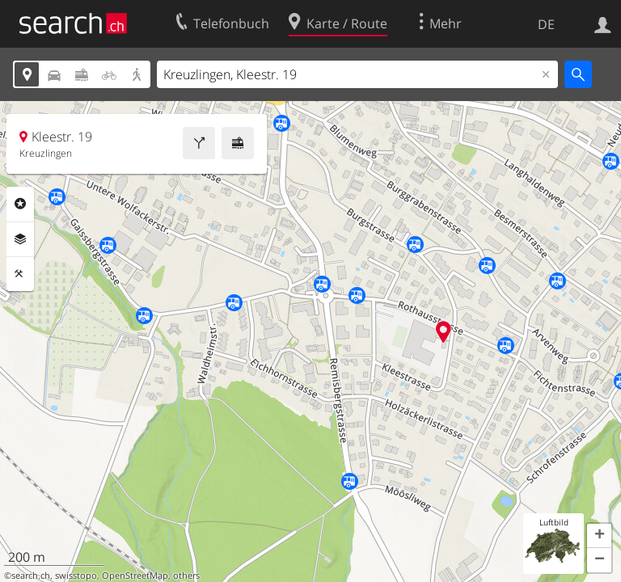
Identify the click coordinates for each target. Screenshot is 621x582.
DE (546, 24)
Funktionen (20, 274)
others (186, 575)
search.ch (30, 575)
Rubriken (20, 204)
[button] (599, 536)
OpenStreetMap (135, 575)
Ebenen (20, 239)
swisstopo (76, 575)
